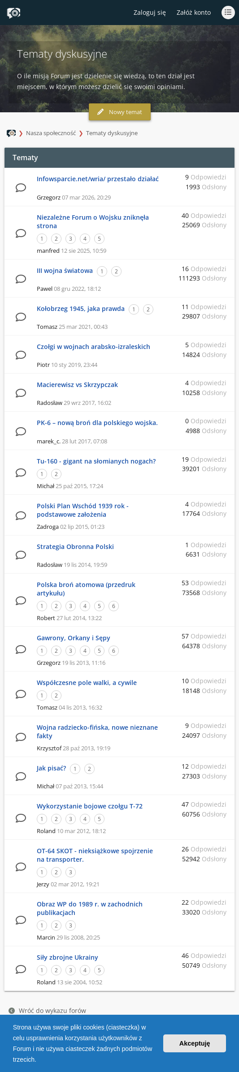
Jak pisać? (51, 768)
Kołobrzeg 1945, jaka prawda (81, 308)
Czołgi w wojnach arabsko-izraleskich (93, 346)
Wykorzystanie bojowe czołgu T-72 (90, 806)
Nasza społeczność (51, 133)
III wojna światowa (65, 270)
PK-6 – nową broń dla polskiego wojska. (97, 422)
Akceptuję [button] (194, 1043)
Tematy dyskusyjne (112, 133)
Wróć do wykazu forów (47, 1010)
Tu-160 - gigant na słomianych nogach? (96, 461)
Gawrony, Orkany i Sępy (73, 638)
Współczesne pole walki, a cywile (87, 682)
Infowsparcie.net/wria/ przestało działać (98, 178)
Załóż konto (194, 12)
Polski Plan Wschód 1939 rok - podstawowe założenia (83, 510)
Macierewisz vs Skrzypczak (77, 384)
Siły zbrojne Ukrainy (67, 957)
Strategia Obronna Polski (75, 546)
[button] (39, 1060)
